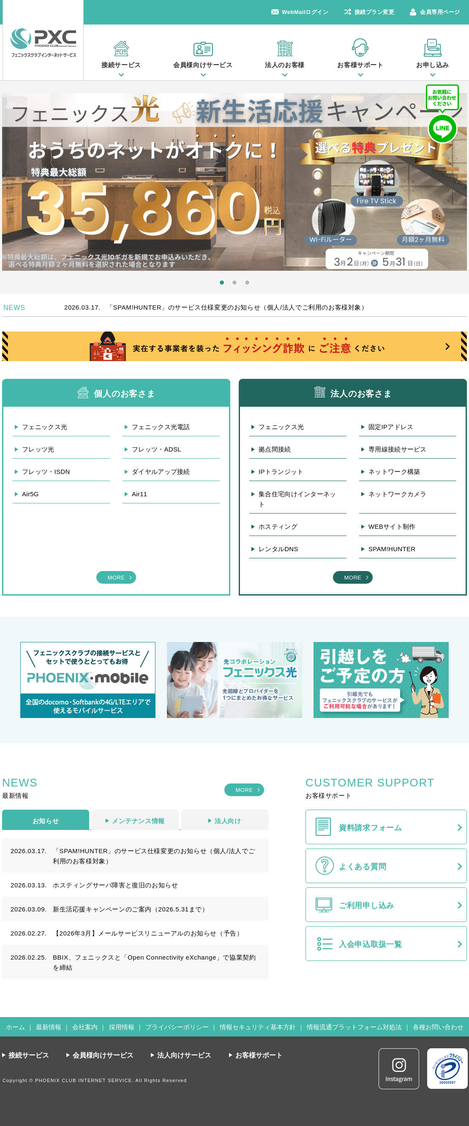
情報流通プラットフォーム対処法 (354, 1027)
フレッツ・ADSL (156, 449)
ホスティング (278, 526)
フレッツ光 (38, 449)
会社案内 (85, 1027)
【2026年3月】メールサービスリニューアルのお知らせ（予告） (148, 933)
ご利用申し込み (366, 905)
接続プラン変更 (374, 12)
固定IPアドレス (391, 426)
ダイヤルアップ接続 (161, 471)
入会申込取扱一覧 (370, 944)
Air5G (30, 494)
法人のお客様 (285, 64)
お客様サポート (360, 64)
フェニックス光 (44, 426)
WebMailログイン (305, 12)
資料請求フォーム (370, 828)
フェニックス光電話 (161, 426)
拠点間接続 (275, 449)
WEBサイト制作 (392, 526)
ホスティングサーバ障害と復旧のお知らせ (115, 885)
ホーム (15, 1027)
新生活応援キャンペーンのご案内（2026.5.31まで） (131, 909)
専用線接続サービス (397, 449)
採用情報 (121, 1027)
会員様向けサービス (202, 64)
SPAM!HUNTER (391, 548)
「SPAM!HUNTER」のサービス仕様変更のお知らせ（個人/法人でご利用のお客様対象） (237, 307)
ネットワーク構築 (394, 471)
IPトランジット (281, 471)
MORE (116, 577)
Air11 (139, 494)
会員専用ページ (440, 12)
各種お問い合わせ (438, 1027)
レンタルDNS (278, 548)
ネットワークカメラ (397, 494)
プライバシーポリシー (177, 1027)
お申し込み (432, 64)
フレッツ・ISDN (46, 471)
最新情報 (48, 1027)
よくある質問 (362, 866)
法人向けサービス (184, 1055)
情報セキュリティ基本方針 (258, 1027)
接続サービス (121, 64)
